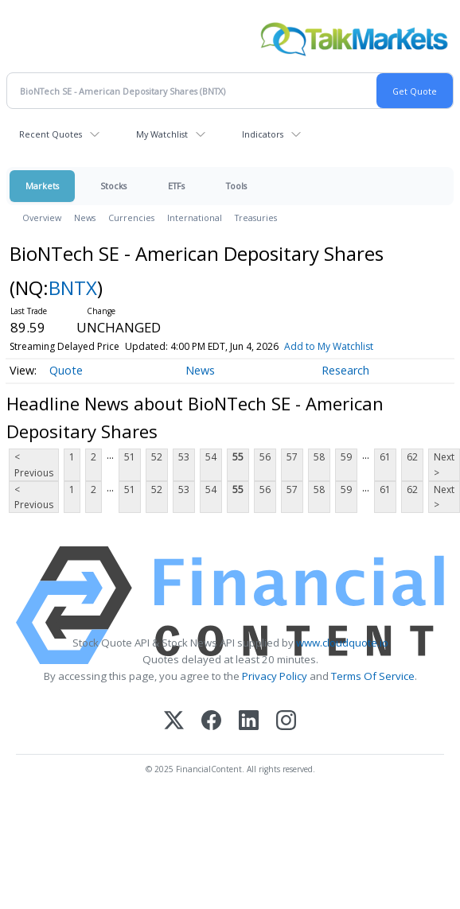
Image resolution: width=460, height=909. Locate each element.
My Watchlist (162, 134)
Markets (42, 186)
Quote (66, 370)
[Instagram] (286, 722)
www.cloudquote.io (342, 642)
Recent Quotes (50, 134)
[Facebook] (211, 722)
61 (385, 457)
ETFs (176, 186)
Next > (444, 464)
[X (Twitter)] (174, 722)
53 (183, 457)
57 (292, 457)
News (85, 217)
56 (265, 457)
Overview (41, 217)
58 (319, 457)
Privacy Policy (274, 676)
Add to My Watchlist (328, 346)
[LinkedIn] (248, 722)
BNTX (73, 287)
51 (129, 457)
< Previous (33, 464)
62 (412, 457)
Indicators (262, 134)
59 (346, 457)
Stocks (113, 186)
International (194, 217)
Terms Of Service (373, 676)
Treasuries (256, 217)
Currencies (131, 217)
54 (210, 457)
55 (238, 457)
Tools (236, 186)
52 (156, 457)
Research (345, 370)
